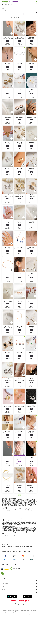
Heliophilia (4, 547)
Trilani (28, 551)
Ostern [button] (19, 18)
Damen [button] (4, 18)
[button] (7, 14)
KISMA (24, 551)
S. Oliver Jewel (29, 547)
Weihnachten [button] (10, 18)
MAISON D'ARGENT (12, 549)
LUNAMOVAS (15, 547)
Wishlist (9, 547)
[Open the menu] (2, 5)
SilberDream (20, 549)
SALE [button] (15, 18)
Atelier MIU (8, 551)
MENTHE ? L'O (22, 547)
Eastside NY (4, 549)
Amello (3, 551)
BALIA (13, 551)
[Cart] (11, 34)
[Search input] (20, 5)
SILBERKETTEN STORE (28, 549)
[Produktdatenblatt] (7, 34)
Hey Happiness (19, 551)
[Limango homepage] (5, 1)
